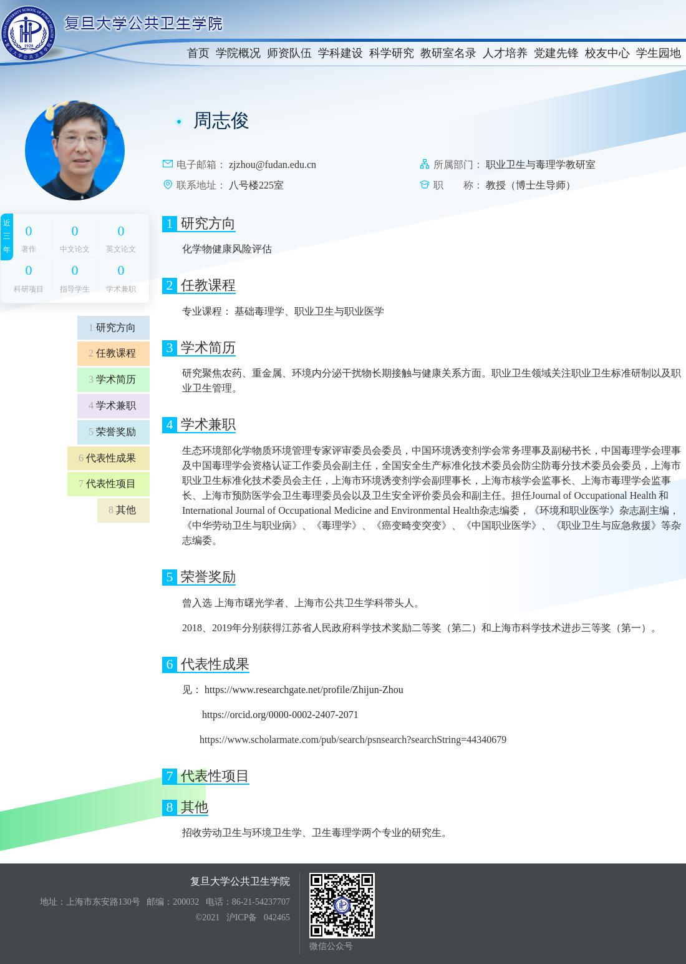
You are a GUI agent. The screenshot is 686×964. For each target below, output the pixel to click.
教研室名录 (448, 53)
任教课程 (112, 353)
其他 (122, 509)
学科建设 (340, 53)
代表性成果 (107, 458)
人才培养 (505, 53)
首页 (198, 53)
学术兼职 (112, 405)
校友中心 (607, 53)
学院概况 (238, 53)
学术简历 (112, 379)
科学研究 (391, 53)
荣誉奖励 (112, 431)
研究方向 (112, 327)
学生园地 (658, 53)
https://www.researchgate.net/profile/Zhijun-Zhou (304, 689)
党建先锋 (556, 53)
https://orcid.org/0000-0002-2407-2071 (280, 714)
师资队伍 (289, 53)
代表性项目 (107, 483)
